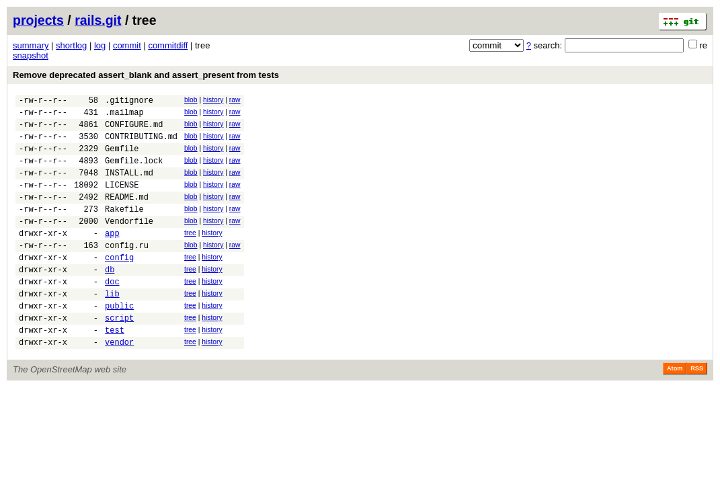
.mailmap (124, 116)
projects (38, 20)
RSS (696, 410)
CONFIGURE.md (134, 130)
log (100, 45)
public (119, 342)
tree (190, 255)
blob (191, 100)
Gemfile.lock (134, 172)
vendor (119, 384)
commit (127, 45)
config (119, 285)
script (119, 356)
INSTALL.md (129, 186)
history (213, 100)
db (109, 299)
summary (30, 45)
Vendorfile (129, 243)
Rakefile (124, 229)
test (114, 370)
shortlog (71, 45)
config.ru (127, 271)
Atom (674, 410)
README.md (127, 214)
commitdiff (168, 45)
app (112, 257)
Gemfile (121, 158)
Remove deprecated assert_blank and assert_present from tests (146, 75)
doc (112, 313)
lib (112, 327)
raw (235, 100)
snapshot (30, 55)
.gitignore (129, 102)
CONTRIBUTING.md (141, 144)
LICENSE (121, 200)
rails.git (98, 20)
